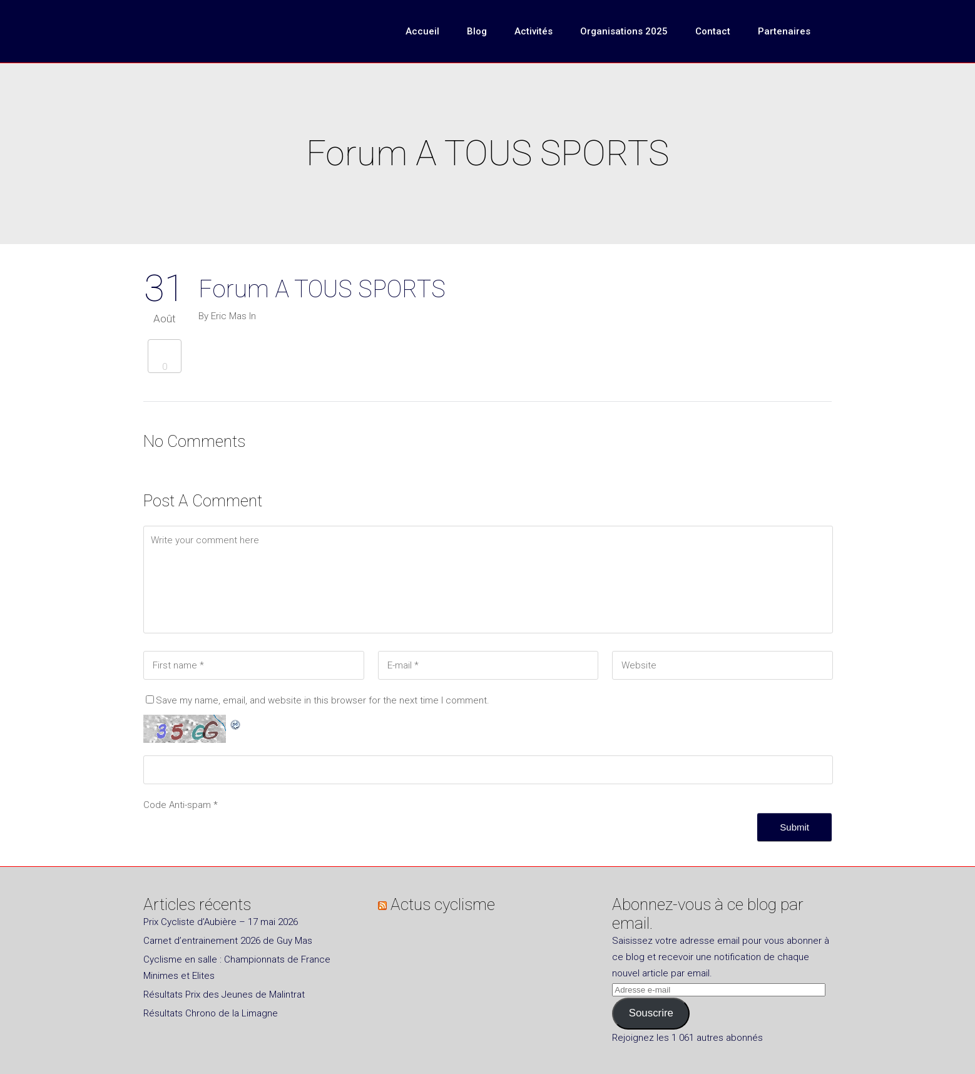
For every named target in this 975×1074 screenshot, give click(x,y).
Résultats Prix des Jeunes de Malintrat (224, 994)
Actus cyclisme (443, 904)
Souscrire (651, 1013)
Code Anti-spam (177, 805)
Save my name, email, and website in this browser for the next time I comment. (322, 700)
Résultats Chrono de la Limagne (210, 1013)
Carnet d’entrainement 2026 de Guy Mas (227, 940)
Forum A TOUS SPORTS (322, 289)
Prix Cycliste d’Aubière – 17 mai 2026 (220, 922)
